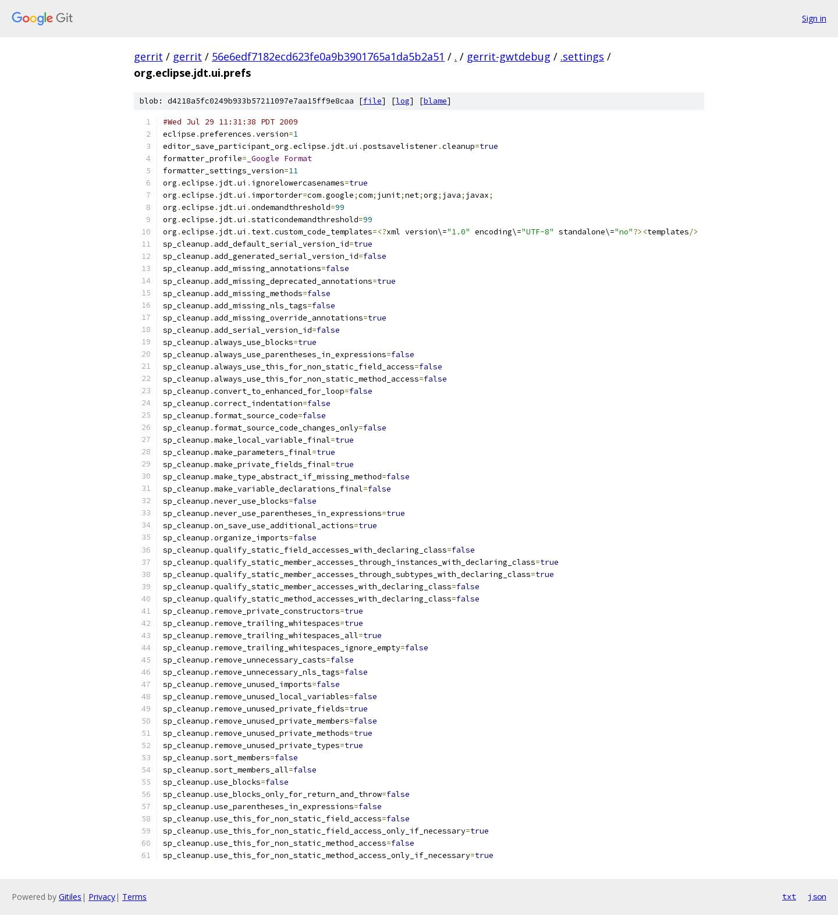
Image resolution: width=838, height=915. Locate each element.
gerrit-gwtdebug (509, 56)
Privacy (101, 896)
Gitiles (70, 896)
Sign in (814, 18)
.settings (582, 56)
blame (435, 101)
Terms (134, 896)
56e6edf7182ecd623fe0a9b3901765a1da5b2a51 (328, 56)
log (403, 101)
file (372, 101)
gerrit (148, 56)
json (817, 896)
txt (789, 896)
